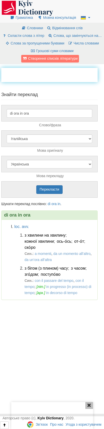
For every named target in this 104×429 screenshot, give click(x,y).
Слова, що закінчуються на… (75, 36)
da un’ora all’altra (38, 260)
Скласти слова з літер (23, 36)
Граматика (21, 18)
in (58, 204)
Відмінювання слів (65, 28)
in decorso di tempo (61, 293)
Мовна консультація (57, 18)
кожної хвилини (39, 241)
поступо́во (51, 274)
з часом (78, 268)
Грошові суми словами (52, 51)
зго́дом (31, 274)
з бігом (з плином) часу (46, 268)
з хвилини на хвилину (45, 235)
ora (53, 204)
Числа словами (83, 43)
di (49, 204)
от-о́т (79, 241)
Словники (32, 28)
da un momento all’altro (72, 254)
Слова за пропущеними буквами (34, 43)
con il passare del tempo (54, 281)
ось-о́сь (64, 241)
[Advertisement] (52, 74)
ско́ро (30, 247)
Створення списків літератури (50, 58)
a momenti (43, 254)
